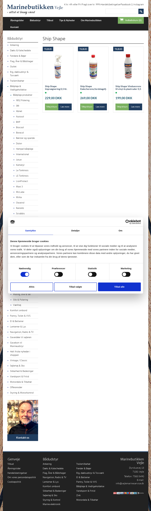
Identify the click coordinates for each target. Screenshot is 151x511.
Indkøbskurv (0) (133, 20)
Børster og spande (25, 138)
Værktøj (17, 305)
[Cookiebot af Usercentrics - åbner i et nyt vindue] (128, 222)
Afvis (31, 286)
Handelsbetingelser (111, 4)
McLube (20, 192)
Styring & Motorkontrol (22, 393)
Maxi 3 (19, 186)
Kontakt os (22, 437)
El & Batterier (17, 321)
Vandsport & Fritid (19, 376)
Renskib (20, 208)
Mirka (19, 197)
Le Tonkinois (22, 170)
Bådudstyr (35, 20)
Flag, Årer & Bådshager (21, 61)
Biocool (20, 127)
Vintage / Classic (18, 360)
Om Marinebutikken (91, 20)
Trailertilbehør (17, 81)
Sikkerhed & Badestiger (21, 371)
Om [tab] (120, 230)
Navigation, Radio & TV (22, 332)
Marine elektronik (51, 504)
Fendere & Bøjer (18, 56)
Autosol (20, 116)
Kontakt (14, 27)
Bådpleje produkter (22, 95)
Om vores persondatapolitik (21, 477)
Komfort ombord (18, 310)
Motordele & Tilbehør (21, 382)
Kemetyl (20, 165)
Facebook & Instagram (132, 4)
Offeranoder (16, 387)
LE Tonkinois (22, 176)
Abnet (19, 111)
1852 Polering (23, 100)
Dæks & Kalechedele (20, 50)
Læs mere (65, 107)
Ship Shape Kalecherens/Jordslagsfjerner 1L (93, 89)
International (22, 154)
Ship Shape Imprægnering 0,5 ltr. (56, 87)
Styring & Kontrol (51, 500)
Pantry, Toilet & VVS (20, 316)
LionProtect (22, 181)
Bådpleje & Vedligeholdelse (18, 88)
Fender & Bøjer (83, 468)
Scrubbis (20, 213)
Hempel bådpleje (24, 149)
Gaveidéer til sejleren (20, 337)
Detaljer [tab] (75, 230)
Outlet (13, 66)
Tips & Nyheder (67, 20)
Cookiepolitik (14, 482)
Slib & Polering (20, 300)
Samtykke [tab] (30, 230)
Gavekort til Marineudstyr (17, 344)
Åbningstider (17, 20)
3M (17, 106)
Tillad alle (119, 286)
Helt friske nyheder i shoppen (20, 353)
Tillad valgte (75, 286)
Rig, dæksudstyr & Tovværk (19, 74)
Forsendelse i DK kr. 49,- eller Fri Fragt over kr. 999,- (74, 4)
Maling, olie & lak (22, 294)
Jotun (19, 160)
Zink (78, 495)
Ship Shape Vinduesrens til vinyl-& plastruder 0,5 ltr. (128, 89)
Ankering (14, 45)
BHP (18, 122)
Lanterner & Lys (18, 326)
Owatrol (20, 202)
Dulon (19, 143)
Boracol (20, 132)
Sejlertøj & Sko (17, 366)
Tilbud (50, 20)
